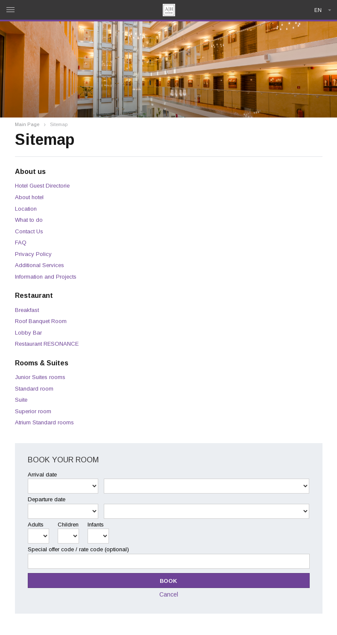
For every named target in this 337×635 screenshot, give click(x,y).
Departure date (46, 499)
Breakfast (27, 310)
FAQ (20, 242)
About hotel (29, 197)
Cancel (168, 594)
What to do (29, 220)
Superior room (33, 411)
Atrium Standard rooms (44, 422)
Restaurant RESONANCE (47, 344)
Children (68, 524)
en (318, 10)
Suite (21, 400)
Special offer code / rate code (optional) (78, 549)
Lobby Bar (28, 332)
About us (30, 171)
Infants (96, 524)
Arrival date (42, 474)
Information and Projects (45, 276)
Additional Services (39, 265)
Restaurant (34, 295)
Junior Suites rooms (40, 377)
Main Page (27, 124)
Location (26, 209)
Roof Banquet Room (41, 321)
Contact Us (29, 231)
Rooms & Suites (41, 363)
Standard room (34, 388)
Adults (36, 524)
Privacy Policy (33, 254)
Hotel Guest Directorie (42, 185)
